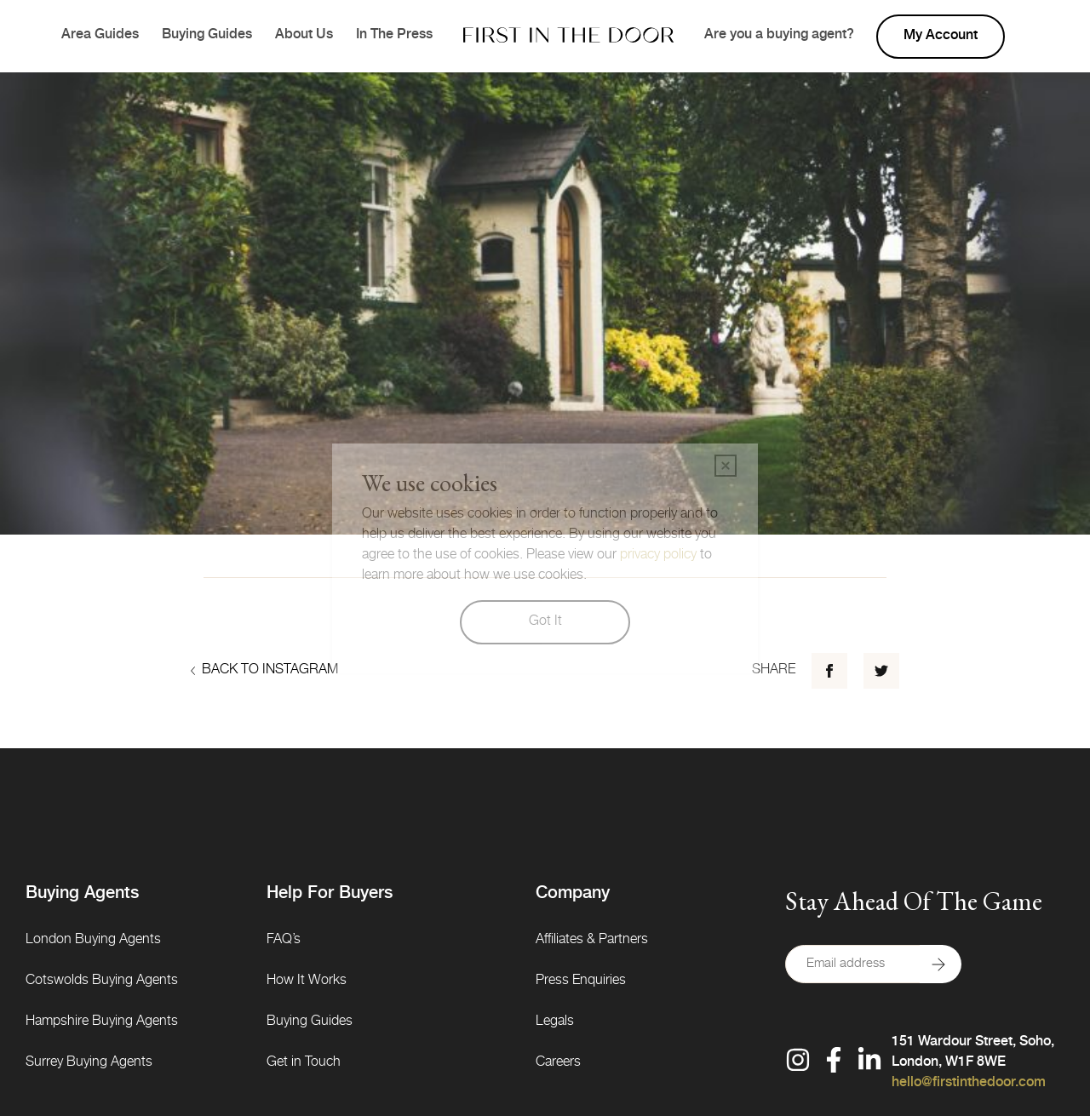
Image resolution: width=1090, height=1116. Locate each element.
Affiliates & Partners (592, 940)
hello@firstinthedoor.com (969, 1083)
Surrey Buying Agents (89, 1063)
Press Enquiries (581, 981)
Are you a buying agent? (779, 36)
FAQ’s (284, 940)
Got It (545, 622)
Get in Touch (304, 1063)
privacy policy (658, 556)
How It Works (307, 981)
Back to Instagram (264, 671)
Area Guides (100, 36)
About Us (304, 36)
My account (941, 36)
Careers (558, 1063)
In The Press (394, 36)
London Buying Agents (93, 940)
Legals (555, 1022)
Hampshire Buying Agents (102, 1022)
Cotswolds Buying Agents (102, 981)
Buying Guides (207, 36)
